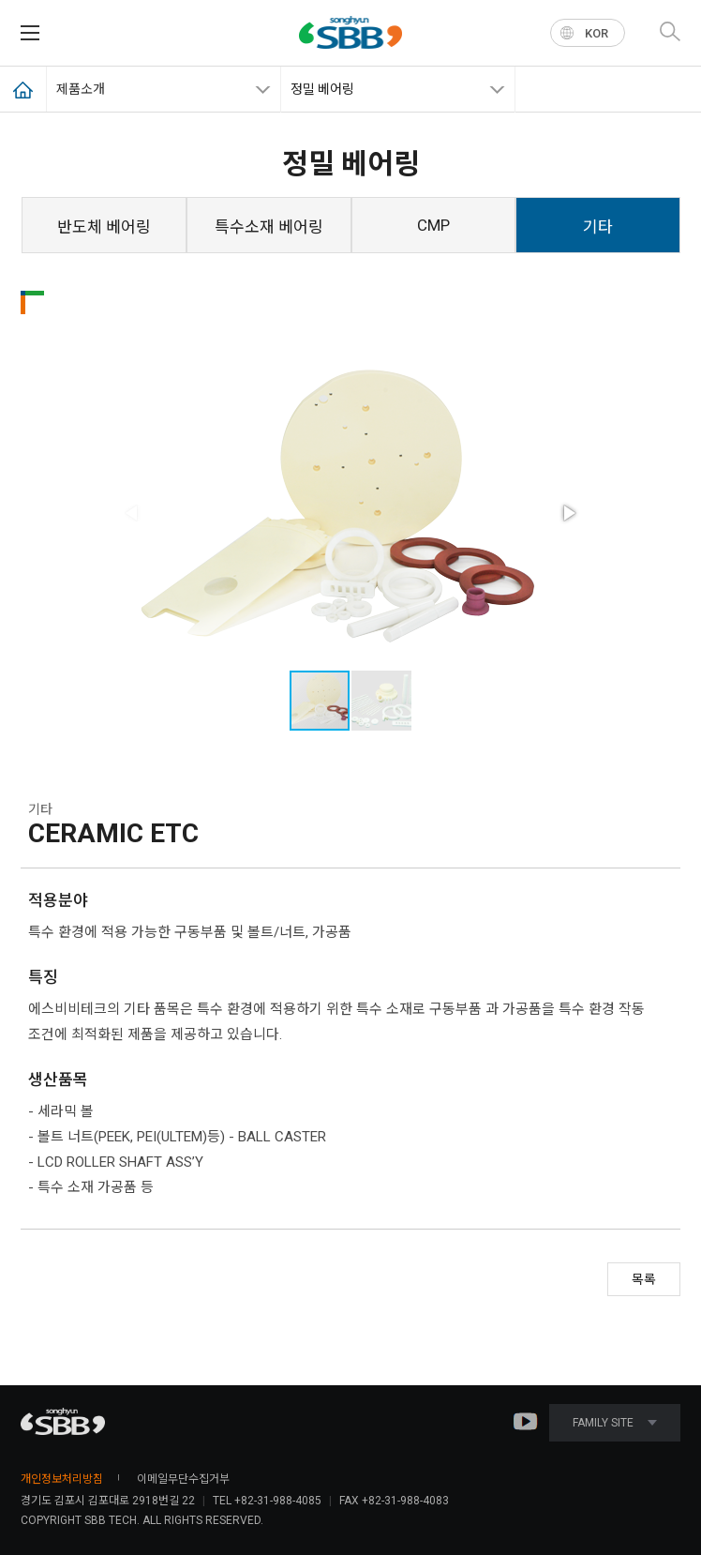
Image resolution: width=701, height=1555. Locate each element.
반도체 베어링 (104, 227)
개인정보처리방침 (62, 1479)
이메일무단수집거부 (183, 1479)
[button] (568, 513)
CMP (433, 225)
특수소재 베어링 (269, 227)
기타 (598, 227)
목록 (644, 1279)
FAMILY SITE (615, 1422)
